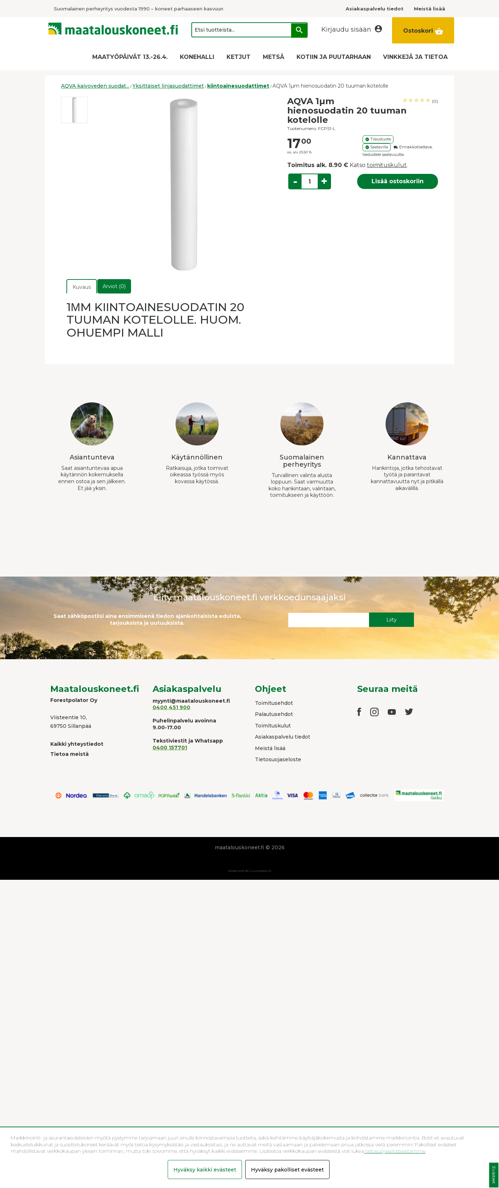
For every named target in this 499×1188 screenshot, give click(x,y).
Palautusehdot (274, 714)
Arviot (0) (114, 286)
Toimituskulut (273, 725)
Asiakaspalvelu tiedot (282, 737)
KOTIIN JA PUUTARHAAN (334, 57)
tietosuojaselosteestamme (394, 1151)
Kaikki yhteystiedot (76, 744)
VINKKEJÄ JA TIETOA (415, 57)
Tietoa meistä (69, 754)
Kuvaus (82, 287)
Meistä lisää (270, 748)
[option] (74, 110)
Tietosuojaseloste (278, 759)
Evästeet (493, 1175)
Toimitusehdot (274, 703)
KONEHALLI (197, 57)
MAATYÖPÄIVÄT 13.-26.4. (130, 57)
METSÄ (273, 57)
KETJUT (239, 57)
